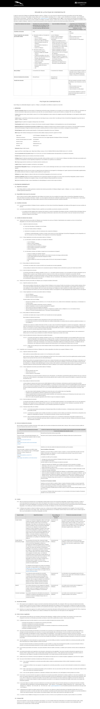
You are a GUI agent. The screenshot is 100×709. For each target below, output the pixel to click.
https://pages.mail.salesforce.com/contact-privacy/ (27, 457)
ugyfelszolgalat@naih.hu (56, 685)
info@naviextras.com (44, 18)
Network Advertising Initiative (31, 571)
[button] (82, 5)
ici (80, 526)
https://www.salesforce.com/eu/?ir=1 (24, 455)
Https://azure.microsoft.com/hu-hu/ (24, 439)
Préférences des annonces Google (33, 568)
